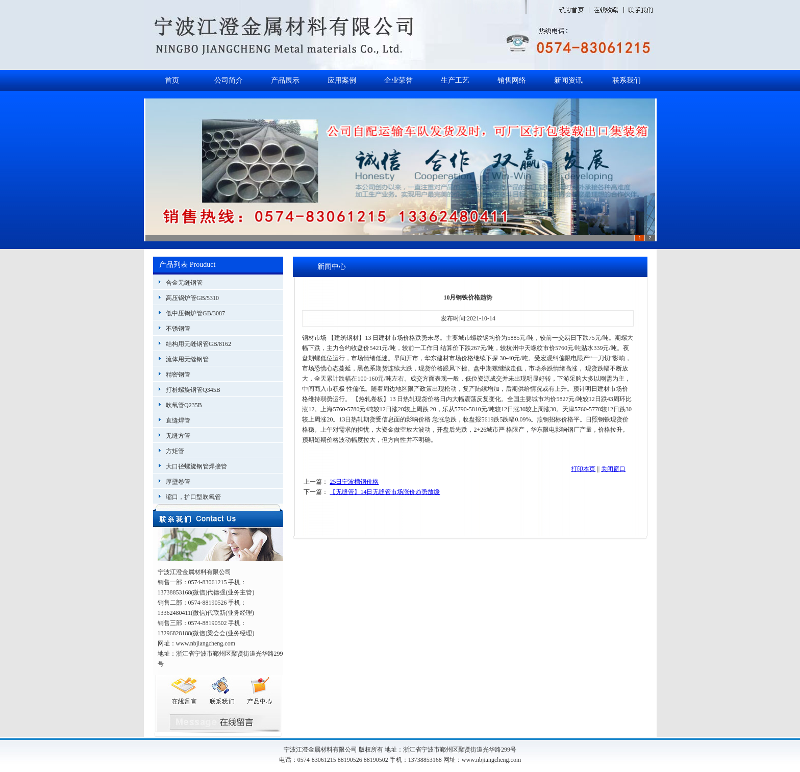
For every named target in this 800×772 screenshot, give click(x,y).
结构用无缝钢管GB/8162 (198, 343)
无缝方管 (178, 435)
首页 (172, 80)
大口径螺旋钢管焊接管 (196, 466)
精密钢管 (178, 374)
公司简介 (228, 80)
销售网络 (511, 80)
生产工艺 (455, 80)
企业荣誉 (398, 80)
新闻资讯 (568, 80)
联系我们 (626, 80)
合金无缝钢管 (184, 282)
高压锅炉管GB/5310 (192, 298)
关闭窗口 (613, 468)
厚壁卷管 (178, 481)
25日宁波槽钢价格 (354, 481)
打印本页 (583, 468)
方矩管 (175, 451)
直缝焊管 (178, 420)
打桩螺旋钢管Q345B (193, 389)
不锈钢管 (178, 328)
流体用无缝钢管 (187, 359)
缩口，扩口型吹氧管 (193, 497)
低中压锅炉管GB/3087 (195, 313)
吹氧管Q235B (184, 405)
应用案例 (342, 80)
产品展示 (285, 80)
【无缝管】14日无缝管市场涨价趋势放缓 (385, 491)
